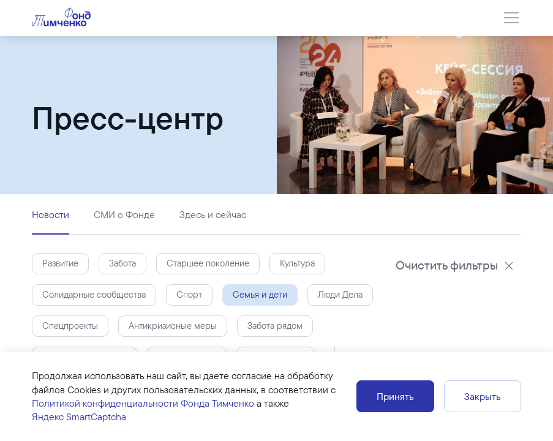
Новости (50, 214)
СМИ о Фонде (124, 214)
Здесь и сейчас (212, 214)
